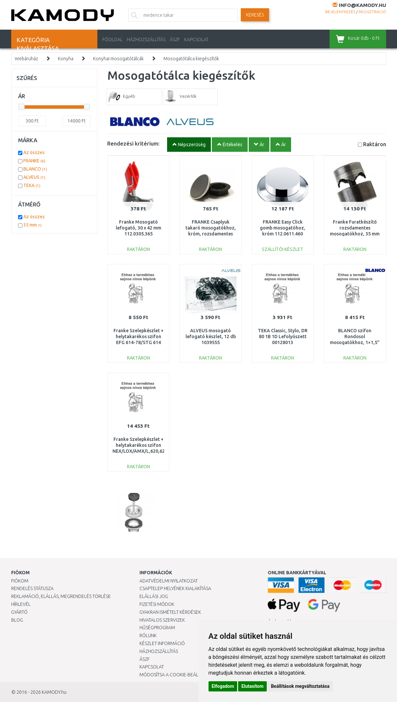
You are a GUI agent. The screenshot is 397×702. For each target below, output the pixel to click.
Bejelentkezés (340, 12)
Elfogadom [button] (223, 686)
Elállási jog (153, 596)
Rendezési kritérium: (133, 143)
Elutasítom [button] (252, 686)
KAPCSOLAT (196, 39)
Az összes (34, 152)
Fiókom (19, 580)
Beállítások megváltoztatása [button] (300, 686)
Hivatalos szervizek (162, 620)
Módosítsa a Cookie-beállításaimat (180, 674)
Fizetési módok (156, 604)
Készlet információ (162, 643)
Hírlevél (21, 604)
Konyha (65, 58)
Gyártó (19, 612)
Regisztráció (372, 12)
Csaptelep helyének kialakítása (175, 588)
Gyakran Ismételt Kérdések (170, 612)
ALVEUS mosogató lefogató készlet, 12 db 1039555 (211, 336)
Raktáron (374, 144)
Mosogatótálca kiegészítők (191, 58)
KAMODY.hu (54, 692)
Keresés (255, 14)
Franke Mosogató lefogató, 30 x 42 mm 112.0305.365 (138, 227)
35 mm (32, 225)
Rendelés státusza (32, 588)
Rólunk (148, 635)
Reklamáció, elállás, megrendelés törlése (61, 596)
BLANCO (35, 169)
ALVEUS (34, 177)
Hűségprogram (157, 627)
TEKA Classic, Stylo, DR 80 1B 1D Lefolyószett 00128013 (283, 336)
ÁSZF (175, 39)
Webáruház (26, 58)
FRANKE (34, 160)
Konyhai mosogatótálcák (118, 58)
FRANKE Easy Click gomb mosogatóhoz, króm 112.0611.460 (282, 227)
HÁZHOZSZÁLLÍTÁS (146, 39)
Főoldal (112, 39)
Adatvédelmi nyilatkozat (168, 580)
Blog (17, 620)
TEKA (31, 185)
